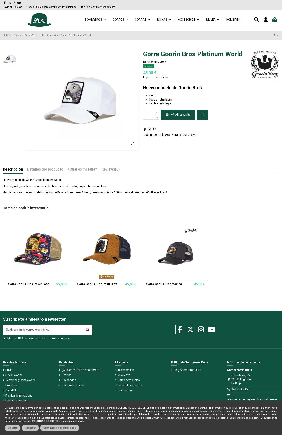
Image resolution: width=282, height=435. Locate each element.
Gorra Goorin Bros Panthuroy (97, 284)
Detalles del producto (45, 169)
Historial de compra (130, 385)
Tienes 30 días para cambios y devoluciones (51, 6)
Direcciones (125, 390)
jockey (166, 134)
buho (186, 134)
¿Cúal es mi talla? (82, 169)
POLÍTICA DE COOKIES (45, 421)
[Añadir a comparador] (202, 115)
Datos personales (129, 380)
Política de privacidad (18, 395)
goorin (148, 134)
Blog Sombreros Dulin (187, 370)
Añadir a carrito (178, 114)
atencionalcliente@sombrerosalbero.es (252, 399)
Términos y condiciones (20, 380)
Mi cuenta (124, 375)
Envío (8, 370)
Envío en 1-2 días (13, 6)
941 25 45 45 (239, 389)
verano (176, 134)
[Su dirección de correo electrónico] (43, 330)
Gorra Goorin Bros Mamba (164, 284)
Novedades (69, 380)
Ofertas (66, 375)
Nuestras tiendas (16, 400)
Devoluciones (14, 375)
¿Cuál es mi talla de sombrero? (81, 370)
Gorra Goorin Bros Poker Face (28, 284)
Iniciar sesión (126, 370)
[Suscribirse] (87, 330)
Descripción (13, 169)
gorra (156, 134)
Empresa (11, 385)
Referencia (150, 61)
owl (193, 134)
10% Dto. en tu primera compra (98, 6)
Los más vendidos (73, 385)
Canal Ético (12, 390)
